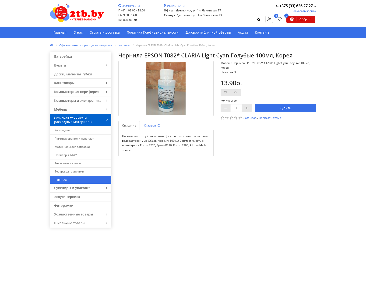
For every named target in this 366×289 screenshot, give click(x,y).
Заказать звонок (304, 11)
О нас (78, 32)
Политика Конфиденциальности (153, 32)
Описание (129, 125)
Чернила (124, 45)
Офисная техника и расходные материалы (85, 45)
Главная (60, 32)
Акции (243, 32)
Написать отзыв (270, 118)
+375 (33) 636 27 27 (295, 5)
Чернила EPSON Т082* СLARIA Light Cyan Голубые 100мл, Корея (175, 45)
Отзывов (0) (152, 125)
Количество (229, 100)
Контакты (262, 32)
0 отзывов (250, 118)
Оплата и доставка (105, 32)
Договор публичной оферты (208, 32)
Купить (285, 108)
